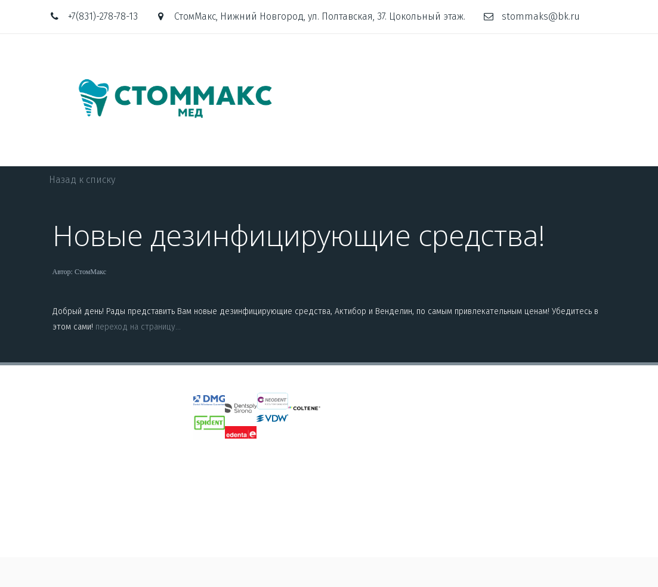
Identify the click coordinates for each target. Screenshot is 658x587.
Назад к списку (82, 179)
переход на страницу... (138, 327)
